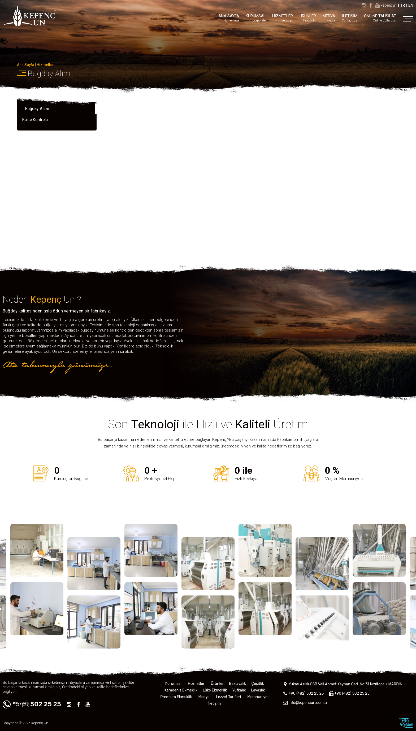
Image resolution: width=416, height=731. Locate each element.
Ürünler (217, 683)
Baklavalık (237, 683)
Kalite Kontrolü (35, 119)
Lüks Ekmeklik (215, 690)
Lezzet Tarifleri (228, 697)
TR (402, 5)
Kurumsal (173, 683)
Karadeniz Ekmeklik (181, 690)
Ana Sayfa (25, 65)
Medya (204, 697)
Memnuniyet (258, 697)
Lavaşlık (258, 690)
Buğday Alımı (50, 73)
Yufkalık (239, 690)
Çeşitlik (258, 683)
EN (410, 5)
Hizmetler (45, 65)
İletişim (214, 703)
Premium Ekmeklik (176, 697)
